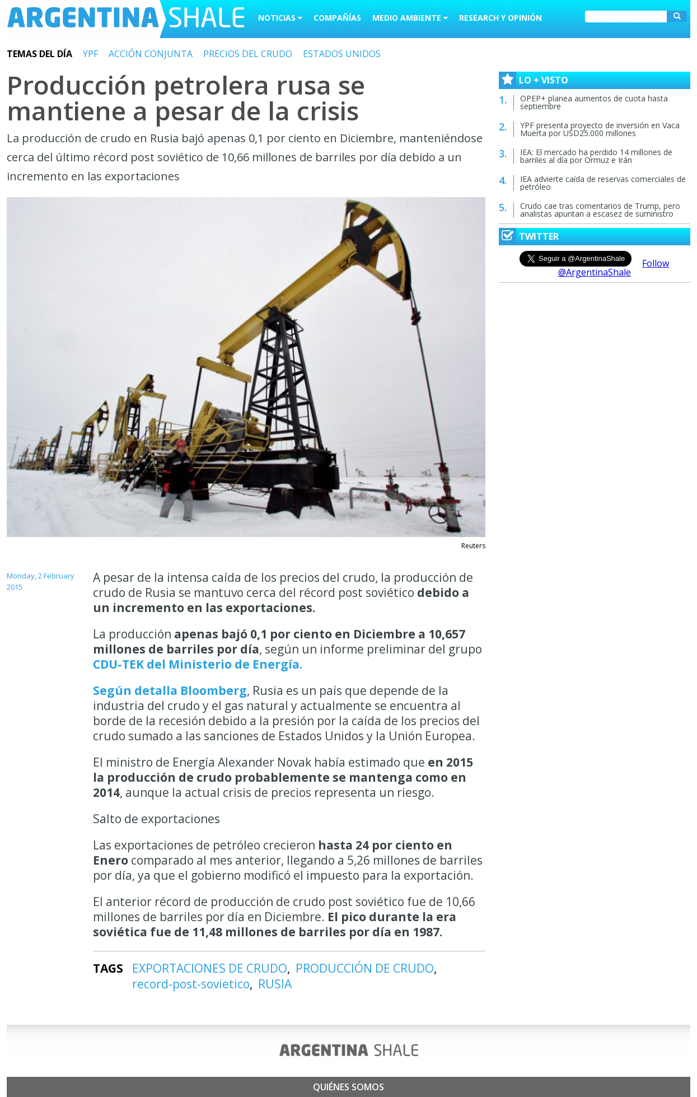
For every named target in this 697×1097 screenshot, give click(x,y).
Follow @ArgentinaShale (614, 267)
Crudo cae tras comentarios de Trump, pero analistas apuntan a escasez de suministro (600, 209)
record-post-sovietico (191, 984)
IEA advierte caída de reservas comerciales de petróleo (603, 183)
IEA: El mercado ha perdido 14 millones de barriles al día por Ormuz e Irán (596, 156)
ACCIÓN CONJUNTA (151, 54)
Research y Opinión (500, 17)
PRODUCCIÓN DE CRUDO (365, 968)
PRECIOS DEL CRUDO (247, 54)
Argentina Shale (126, 19)
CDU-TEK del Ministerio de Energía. (197, 664)
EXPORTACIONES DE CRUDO (209, 968)
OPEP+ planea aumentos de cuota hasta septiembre (594, 102)
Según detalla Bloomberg (170, 690)
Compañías (337, 17)
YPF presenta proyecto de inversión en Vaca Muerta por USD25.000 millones (600, 129)
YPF (90, 54)
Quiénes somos (348, 1087)
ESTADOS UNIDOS (342, 54)
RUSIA (275, 984)
